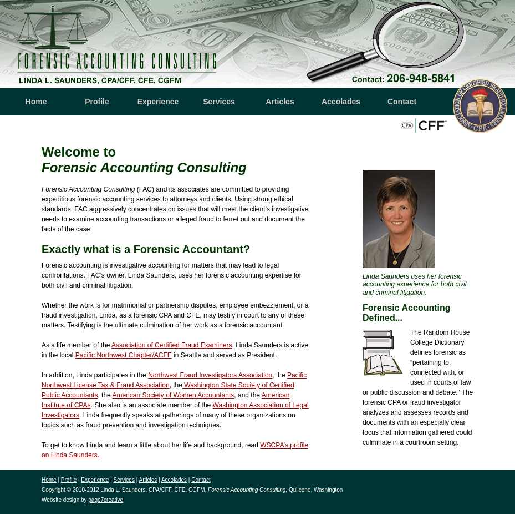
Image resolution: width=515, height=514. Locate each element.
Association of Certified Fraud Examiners (171, 345)
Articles (280, 101)
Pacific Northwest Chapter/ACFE (123, 355)
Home (36, 101)
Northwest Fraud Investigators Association (210, 375)
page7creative (105, 500)
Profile (97, 101)
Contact (401, 101)
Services (219, 101)
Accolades (341, 101)
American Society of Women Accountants (173, 395)
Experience (158, 101)
